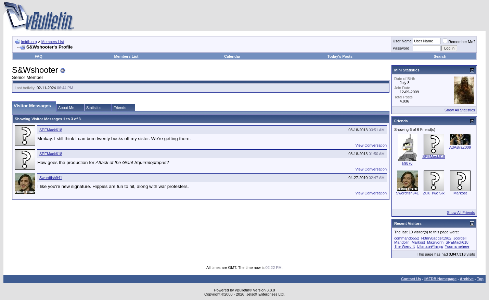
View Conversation (371, 145)
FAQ (38, 56)
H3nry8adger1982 (436, 238)
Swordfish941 (50, 178)
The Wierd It (404, 246)
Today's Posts (339, 56)
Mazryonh (435, 242)
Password (401, 48)
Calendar (232, 56)
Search (440, 56)
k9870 (407, 163)
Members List (52, 42)
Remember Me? (459, 42)
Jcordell (459, 238)
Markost (460, 193)
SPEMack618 (50, 130)
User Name (402, 41)
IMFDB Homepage (440, 279)
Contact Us (411, 279)
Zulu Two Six (434, 193)
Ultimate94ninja (430, 246)
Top (480, 279)
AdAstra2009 (460, 147)
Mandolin (402, 242)
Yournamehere (457, 246)
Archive (467, 279)
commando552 (406, 238)
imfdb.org (29, 42)
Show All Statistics (460, 110)
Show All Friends (461, 212)
